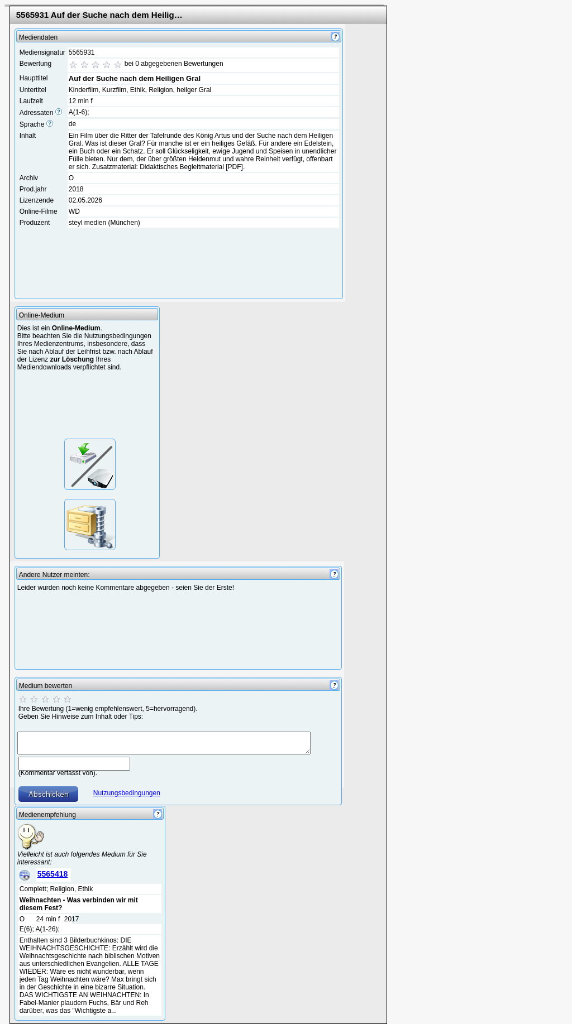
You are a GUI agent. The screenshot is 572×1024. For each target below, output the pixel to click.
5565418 (52, 873)
